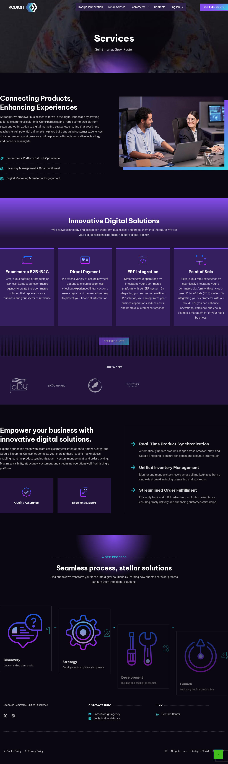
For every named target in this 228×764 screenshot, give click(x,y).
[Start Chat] (218, 754)
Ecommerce (140, 7)
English (177, 7)
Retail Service (116, 7)
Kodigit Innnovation (90, 7)
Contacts (159, 7)
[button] (139, 7)
